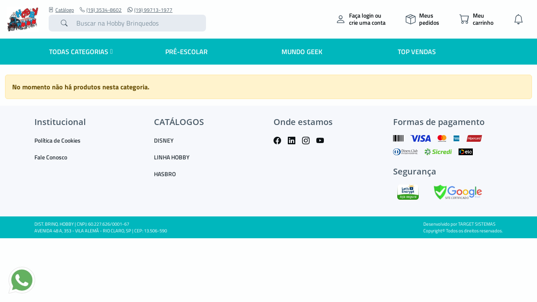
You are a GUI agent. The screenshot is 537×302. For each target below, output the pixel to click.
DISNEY (164, 140)
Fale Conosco (50, 157)
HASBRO (165, 173)
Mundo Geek (302, 52)
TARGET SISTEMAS (476, 224)
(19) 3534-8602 (101, 10)
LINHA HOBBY (172, 157)
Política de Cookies (57, 140)
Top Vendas (417, 52)
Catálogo (61, 10)
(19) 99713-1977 (150, 10)
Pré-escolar (186, 52)
